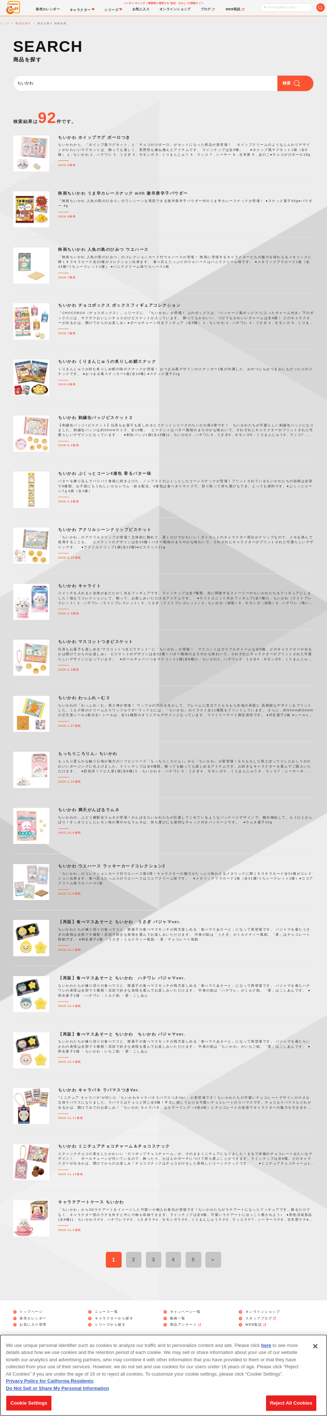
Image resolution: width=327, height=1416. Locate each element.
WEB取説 (256, 1324)
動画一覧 (178, 1318)
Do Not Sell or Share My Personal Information (57, 1392)
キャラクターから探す (114, 1318)
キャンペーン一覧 (185, 1312)
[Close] (315, 1350)
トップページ (31, 1312)
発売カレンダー (33, 1318)
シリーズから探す (110, 1324)
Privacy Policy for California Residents (49, 1385)
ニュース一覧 (106, 1312)
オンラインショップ (262, 1312)
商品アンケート (186, 1324)
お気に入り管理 (33, 1324)
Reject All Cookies (291, 1407)
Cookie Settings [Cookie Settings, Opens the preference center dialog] (28, 1407)
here (266, 1349)
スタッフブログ (261, 1318)
